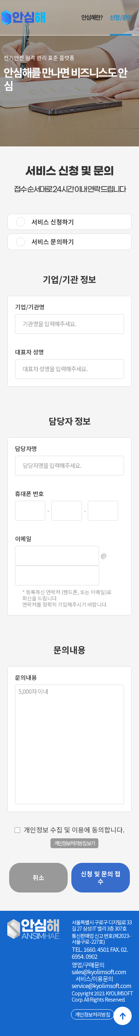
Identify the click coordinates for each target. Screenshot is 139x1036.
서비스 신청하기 (52, 221)
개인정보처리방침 (92, 1014)
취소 (38, 877)
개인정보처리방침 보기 (74, 843)
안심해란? (91, 17)
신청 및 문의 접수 (100, 877)
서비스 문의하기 (52, 241)
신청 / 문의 (121, 17)
